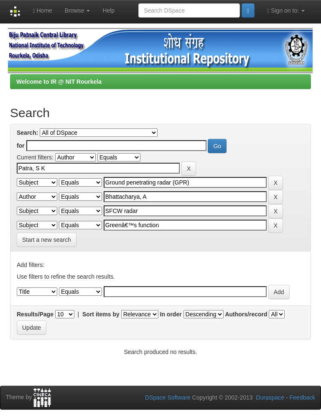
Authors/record (246, 314)
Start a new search (46, 239)
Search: (27, 132)
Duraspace (270, 397)
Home (42, 10)
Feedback (302, 397)
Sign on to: (286, 10)
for (21, 145)
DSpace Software (168, 397)
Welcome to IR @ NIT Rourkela (59, 81)
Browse (77, 10)
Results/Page (35, 314)
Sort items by (101, 314)
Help (108, 10)
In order (171, 314)
